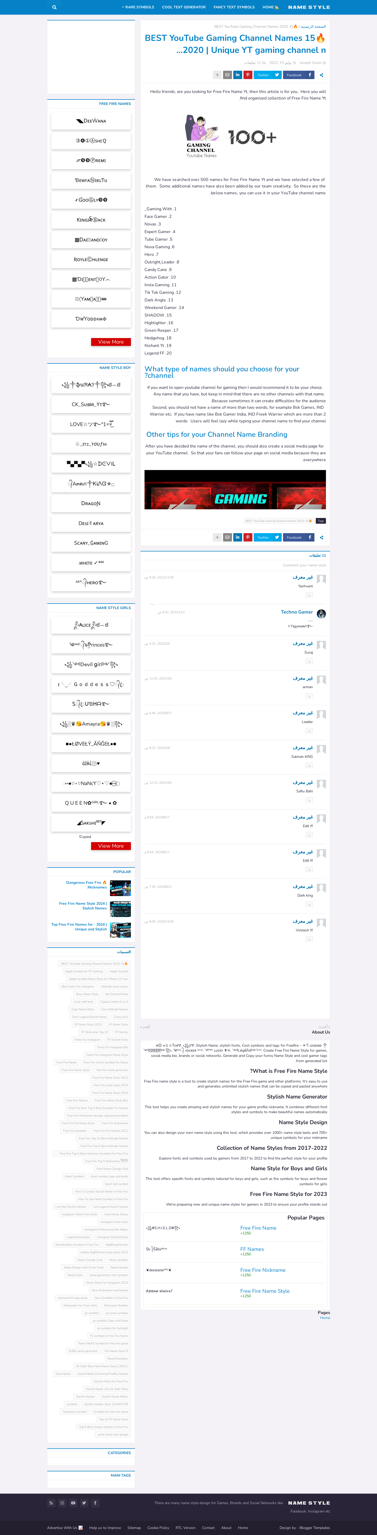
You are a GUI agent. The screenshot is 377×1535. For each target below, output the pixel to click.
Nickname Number (116, 1305)
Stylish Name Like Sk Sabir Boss (107, 1389)
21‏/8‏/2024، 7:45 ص (158, 887)
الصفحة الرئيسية (313, 26)
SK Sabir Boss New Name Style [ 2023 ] (102, 1366)
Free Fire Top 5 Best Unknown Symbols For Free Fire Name (94, 1154)
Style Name (63, 1374)
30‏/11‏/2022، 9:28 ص (159, 577)
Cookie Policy (158, 1527)
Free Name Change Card (112, 1169)
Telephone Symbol (75, 1412)
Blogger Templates (315, 1527)
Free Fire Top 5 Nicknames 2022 (106, 1161)
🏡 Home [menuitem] (271, 7)
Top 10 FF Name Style (113, 1419)
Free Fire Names (77, 1100)
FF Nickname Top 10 (94, 1032)
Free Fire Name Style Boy (111, 1100)
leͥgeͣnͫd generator (117, 1245)
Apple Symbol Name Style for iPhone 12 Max (98, 979)
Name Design (119, 1267)
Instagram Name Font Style (79, 1214)
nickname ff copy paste (73, 1298)
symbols (72, 1404)
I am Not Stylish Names (71, 1207)
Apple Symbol (119, 971)
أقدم (146, 1026)
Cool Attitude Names (114, 1009)
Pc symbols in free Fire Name (109, 1336)
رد (309, 595)
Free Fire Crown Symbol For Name (106, 1062)
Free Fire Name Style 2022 (110, 1078)
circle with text (83, 1002)
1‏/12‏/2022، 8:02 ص (171, 612)
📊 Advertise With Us (65, 1527)
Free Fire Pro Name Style (78, 1123)
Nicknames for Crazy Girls (80, 1305)
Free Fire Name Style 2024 (110, 1093)
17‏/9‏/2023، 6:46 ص (158, 713)
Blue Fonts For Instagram (78, 987)
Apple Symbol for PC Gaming (84, 971)
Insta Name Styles (116, 1214)
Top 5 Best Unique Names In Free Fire (103, 1427)
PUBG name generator (83, 1351)
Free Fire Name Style (76, 1070)
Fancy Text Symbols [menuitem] (234, 7)
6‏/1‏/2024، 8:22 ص (157, 748)
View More (111, 341)
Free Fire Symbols (74, 1131)
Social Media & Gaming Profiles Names (103, 1374)
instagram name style (114, 1222)
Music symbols (118, 1260)
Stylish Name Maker (115, 1397)
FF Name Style (118, 1024)
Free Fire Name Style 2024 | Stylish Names (83, 906)
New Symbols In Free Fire (111, 1298)
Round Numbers (118, 1359)
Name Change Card (89, 1260)
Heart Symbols (74, 1176)
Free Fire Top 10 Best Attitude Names (103, 1138)
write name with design (113, 1435)
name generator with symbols (109, 1275)
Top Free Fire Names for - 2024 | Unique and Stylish (79, 927)
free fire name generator (112, 1070)
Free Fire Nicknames (115, 1123)
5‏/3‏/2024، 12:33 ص (158, 783)
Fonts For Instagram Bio (112, 1047)
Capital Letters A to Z (114, 1002)
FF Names (121, 1032)
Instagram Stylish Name (112, 1237)
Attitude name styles (114, 987)
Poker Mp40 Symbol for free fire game (103, 1343)
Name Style (75, 1275)
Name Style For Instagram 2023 (107, 1283)
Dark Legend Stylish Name (89, 1017)
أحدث (323, 1026)
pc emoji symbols (117, 1313)
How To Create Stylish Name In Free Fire (101, 1192)
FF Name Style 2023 (88, 1024)
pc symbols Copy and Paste (110, 1321)
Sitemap (134, 1527)
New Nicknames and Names (110, 1290)
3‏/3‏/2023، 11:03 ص (158, 678)
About (226, 1527)
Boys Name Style (87, 994)
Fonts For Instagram (87, 1040)
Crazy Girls (121, 1017)
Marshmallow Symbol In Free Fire (77, 1245)
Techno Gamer (297, 612)
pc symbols (92, 1313)
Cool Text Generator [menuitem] (184, 7)
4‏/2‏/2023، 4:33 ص (157, 644)
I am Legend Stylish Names (110, 1207)
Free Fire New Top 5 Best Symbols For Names (98, 1108)
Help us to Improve (105, 1527)
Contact (208, 1527)
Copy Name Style (82, 1009)
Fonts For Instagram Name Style (107, 1055)
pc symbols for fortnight (112, 1328)
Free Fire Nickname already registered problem (97, 1116)
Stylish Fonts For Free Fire (111, 1381)
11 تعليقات (252, 62)
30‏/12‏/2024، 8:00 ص (159, 921)
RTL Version (186, 1527)
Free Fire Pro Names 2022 (110, 1131)
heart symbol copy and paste (109, 1176)
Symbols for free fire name (111, 1412)
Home (325, 1317)
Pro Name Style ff (116, 1351)
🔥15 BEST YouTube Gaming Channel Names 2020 (256, 26)
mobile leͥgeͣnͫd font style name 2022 (104, 1252)
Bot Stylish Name (117, 994)
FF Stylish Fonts (117, 1040)
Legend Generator (78, 1237)
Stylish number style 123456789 (106, 1404)
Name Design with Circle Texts (84, 1267)
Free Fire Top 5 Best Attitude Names (104, 1146)
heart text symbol (116, 1184)
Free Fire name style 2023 (110, 1085)
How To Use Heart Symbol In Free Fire (103, 1199)
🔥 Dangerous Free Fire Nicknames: (86, 885)
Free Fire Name (66, 1062)
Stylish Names (85, 1397)
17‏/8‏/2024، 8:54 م (157, 817)
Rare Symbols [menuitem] (139, 7)
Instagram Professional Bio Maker (106, 1230)
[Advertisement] (235, 1357)
